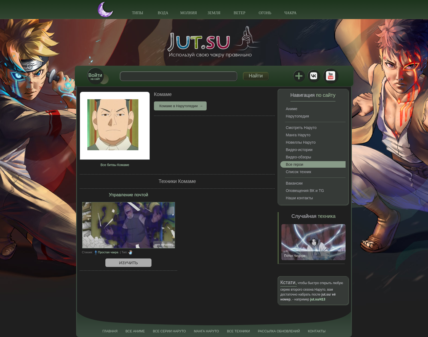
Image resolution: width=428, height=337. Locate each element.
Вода (163, 13)
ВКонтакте (313, 76)
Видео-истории (299, 150)
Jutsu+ (299, 76)
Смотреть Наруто (301, 127)
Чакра (290, 13)
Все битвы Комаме (114, 165)
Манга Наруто (298, 135)
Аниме (291, 109)
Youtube (330, 75)
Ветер (239, 13)
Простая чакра (108, 252)
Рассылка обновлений (279, 331)
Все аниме (135, 331)
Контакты (317, 331)
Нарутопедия (297, 116)
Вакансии (294, 183)
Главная (109, 331)
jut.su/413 (317, 299)
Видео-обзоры (298, 157)
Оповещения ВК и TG (305, 190)
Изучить (128, 262)
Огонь (265, 13)
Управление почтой (128, 194)
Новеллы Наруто (301, 142)
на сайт (95, 76)
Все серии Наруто (169, 331)
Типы (137, 13)
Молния (188, 13)
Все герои (294, 164)
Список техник (298, 172)
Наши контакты (299, 198)
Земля (214, 13)
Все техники (238, 331)
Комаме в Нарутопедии (178, 106)
